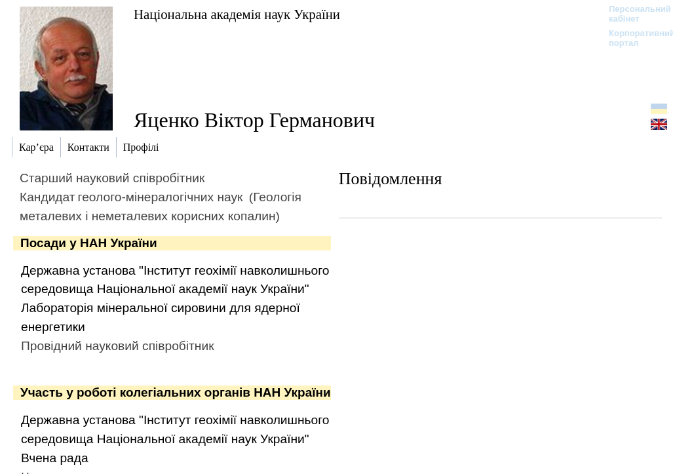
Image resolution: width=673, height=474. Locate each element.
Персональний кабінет (633, 14)
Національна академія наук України (237, 14)
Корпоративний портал (633, 38)
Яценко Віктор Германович (254, 120)
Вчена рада (54, 458)
